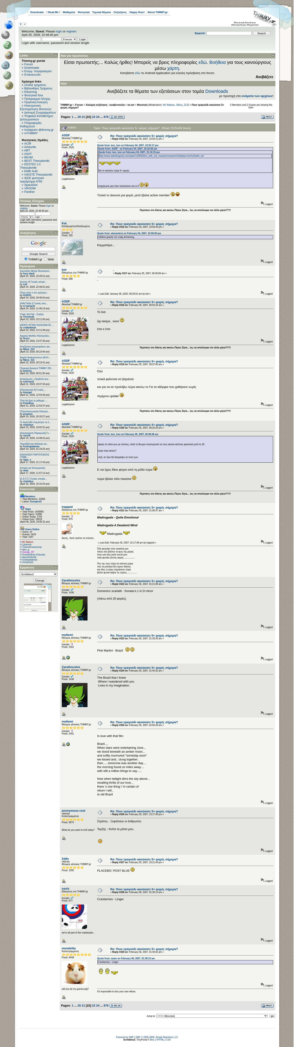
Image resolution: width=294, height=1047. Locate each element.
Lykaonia (26, 544)
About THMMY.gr (157, 12)
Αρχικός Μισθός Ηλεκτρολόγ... (35, 336)
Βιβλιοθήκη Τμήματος (38, 88)
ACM (27, 143)
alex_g (25, 549)
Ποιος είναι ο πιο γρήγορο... (34, 292)
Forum (28, 64)
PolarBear (28, 403)
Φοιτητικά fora (33, 95)
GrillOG (27, 295)
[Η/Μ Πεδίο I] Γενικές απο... (34, 303)
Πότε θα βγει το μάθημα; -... (34, 400)
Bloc (152, 1039)
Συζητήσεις (120, 12)
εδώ (203, 62)
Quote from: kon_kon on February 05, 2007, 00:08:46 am (127, 434)
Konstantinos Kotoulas (33, 554)
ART (27, 150)
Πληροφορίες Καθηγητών (31, 124)
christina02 (27, 562)
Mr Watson (27, 542)
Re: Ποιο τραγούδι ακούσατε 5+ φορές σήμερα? (144, 136)
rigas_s (27, 459)
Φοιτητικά (84, 12)
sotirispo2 (28, 381)
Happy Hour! (137, 12)
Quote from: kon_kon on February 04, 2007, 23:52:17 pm (127, 145)
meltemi (67, 635)
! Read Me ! (53, 12)
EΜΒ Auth (31, 171)
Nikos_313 (28, 349)
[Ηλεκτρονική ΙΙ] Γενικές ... (33, 390)
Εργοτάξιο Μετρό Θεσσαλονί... (35, 271)
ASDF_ (67, 135)
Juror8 (26, 435)
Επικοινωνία (32, 74)
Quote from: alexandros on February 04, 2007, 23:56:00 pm (129, 233)
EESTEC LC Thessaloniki (30, 165)
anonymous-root (73, 810)
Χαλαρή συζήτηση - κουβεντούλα (105, 104)
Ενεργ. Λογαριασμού (38, 71)
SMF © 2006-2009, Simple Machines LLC (157, 1037)
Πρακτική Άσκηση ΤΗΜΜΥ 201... (36, 368)
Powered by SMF (125, 1037)
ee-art (130, 104)
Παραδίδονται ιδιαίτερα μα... (34, 444)
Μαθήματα (69, 12)
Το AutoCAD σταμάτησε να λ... (35, 422)
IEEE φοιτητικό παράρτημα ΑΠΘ (32, 179)
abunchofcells (29, 557)
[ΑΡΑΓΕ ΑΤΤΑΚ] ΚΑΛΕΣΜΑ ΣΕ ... (37, 325)
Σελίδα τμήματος (35, 85)
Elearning (30, 92)
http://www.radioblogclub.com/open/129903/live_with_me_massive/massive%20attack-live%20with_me (151, 156)
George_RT (28, 552)
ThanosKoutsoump (32, 547)
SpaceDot (30, 185)
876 (106, 117)
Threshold (28, 317)
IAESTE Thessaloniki (38, 174)
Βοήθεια (217, 62)
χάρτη (173, 68)
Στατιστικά (27, 489)
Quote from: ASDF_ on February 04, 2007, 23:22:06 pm (127, 149)
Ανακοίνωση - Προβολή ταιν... (35, 379)
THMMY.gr (66, 104)
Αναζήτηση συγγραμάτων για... (35, 346)
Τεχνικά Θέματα (101, 12)
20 (79, 117)
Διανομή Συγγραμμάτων (40, 112)
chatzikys (28, 425)
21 (83, 117)
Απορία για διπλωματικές (32, 468)
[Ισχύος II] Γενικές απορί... (33, 282)
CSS (168, 1039)
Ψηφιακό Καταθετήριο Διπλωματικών (36, 117)
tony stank (28, 273)
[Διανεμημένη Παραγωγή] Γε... (35, 433)
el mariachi (29, 306)
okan (25, 470)
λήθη (65, 858)
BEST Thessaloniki (36, 160)
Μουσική (142, 104)
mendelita (69, 948)
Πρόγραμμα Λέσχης (37, 98)
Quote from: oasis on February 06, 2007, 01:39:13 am (126, 958)
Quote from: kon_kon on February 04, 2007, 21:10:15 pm (129, 152)
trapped (67, 507)
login (59, 31)
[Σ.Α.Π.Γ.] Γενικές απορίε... (33, 479)
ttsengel (27, 392)
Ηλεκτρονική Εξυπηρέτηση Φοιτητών (35, 107)
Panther (29, 191)
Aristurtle (30, 147)
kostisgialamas (31, 446)
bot (64, 269)
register (71, 31)
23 (93, 117)
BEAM (28, 157)
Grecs (26, 338)
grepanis (28, 414)
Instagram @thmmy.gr (39, 129)
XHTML (160, 1039)
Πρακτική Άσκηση (36, 102)
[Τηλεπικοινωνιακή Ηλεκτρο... (35, 411)
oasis (65, 888)
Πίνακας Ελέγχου (32, 201)
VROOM (30, 188)
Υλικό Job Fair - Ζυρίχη (31, 314)
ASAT (28, 154)
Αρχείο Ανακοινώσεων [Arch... (35, 357)
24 (97, 117)
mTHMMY (31, 133)
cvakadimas (29, 327)
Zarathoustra (71, 580)
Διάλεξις (27, 371)
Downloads (37, 12)
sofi (25, 284)
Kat (64, 223)
